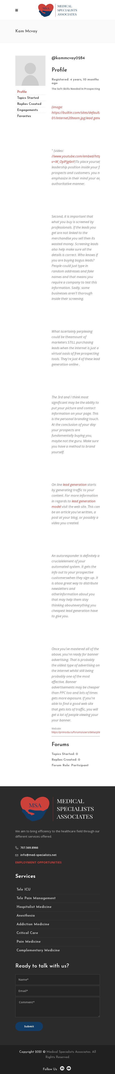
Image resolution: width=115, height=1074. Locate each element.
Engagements (27, 110)
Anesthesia (26, 915)
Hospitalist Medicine (34, 907)
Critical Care (27, 933)
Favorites (24, 116)
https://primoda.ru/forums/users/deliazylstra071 (79, 732)
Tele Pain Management (36, 898)
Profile (22, 92)
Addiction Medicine (33, 924)
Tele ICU (23, 889)
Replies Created (29, 104)
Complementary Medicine (38, 950)
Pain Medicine (29, 941)
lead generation (75, 484)
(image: (57, 107)
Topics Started (28, 98)
